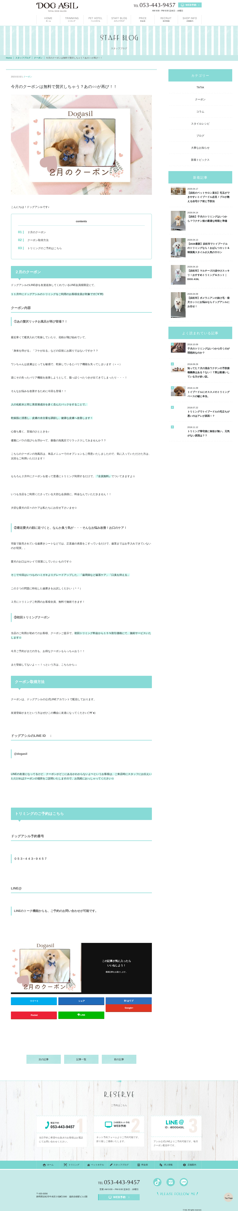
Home (9, 58)
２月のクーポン (36, 232)
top (224, 1193)
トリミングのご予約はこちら (44, 248)
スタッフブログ (119, 19)
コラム (200, 111)
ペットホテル (95, 19)
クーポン (38, 58)
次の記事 (44, 1059)
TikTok (200, 87)
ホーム (48, 19)
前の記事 (119, 1059)
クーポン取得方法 (38, 240)
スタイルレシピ (200, 123)
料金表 (142, 19)
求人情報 (166, 19)
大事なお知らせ (200, 147)
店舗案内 (189, 19)
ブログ (200, 135)
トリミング (72, 19)
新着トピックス (200, 159)
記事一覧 (81, 1059)
